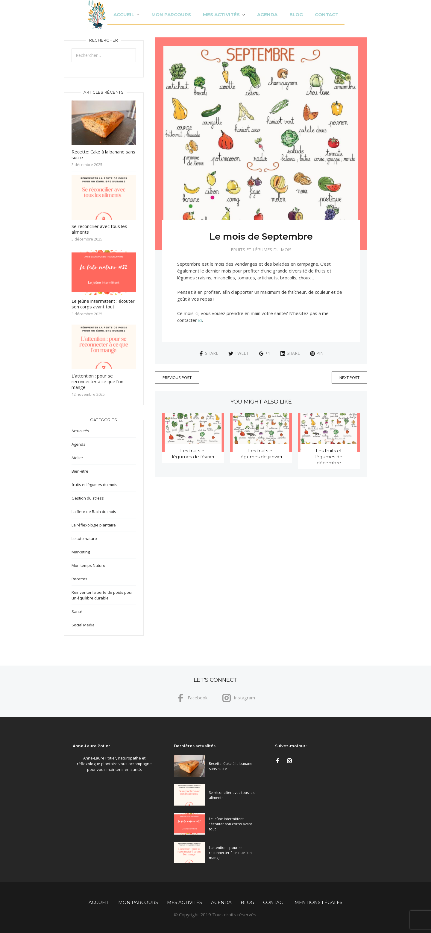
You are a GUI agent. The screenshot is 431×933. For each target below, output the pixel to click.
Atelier (77, 457)
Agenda (267, 14)
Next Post (349, 377)
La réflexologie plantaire (94, 525)
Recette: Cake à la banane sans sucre (103, 154)
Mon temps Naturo (88, 565)
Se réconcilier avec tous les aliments (99, 229)
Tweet (238, 353)
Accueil (123, 14)
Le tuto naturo (84, 538)
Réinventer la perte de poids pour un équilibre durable (102, 595)
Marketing (81, 552)
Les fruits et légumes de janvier (261, 453)
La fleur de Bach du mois (94, 511)
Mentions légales (318, 902)
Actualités (80, 430)
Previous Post (177, 377)
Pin (317, 353)
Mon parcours (171, 14)
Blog (296, 14)
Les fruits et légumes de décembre (328, 456)
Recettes (79, 579)
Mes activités (221, 14)
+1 (264, 353)
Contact (327, 14)
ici (200, 320)
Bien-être (80, 471)
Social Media (83, 625)
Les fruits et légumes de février (193, 453)
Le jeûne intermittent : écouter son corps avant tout (103, 304)
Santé (77, 611)
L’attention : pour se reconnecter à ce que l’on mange (97, 381)
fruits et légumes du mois (261, 249)
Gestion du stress (88, 498)
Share (208, 353)
